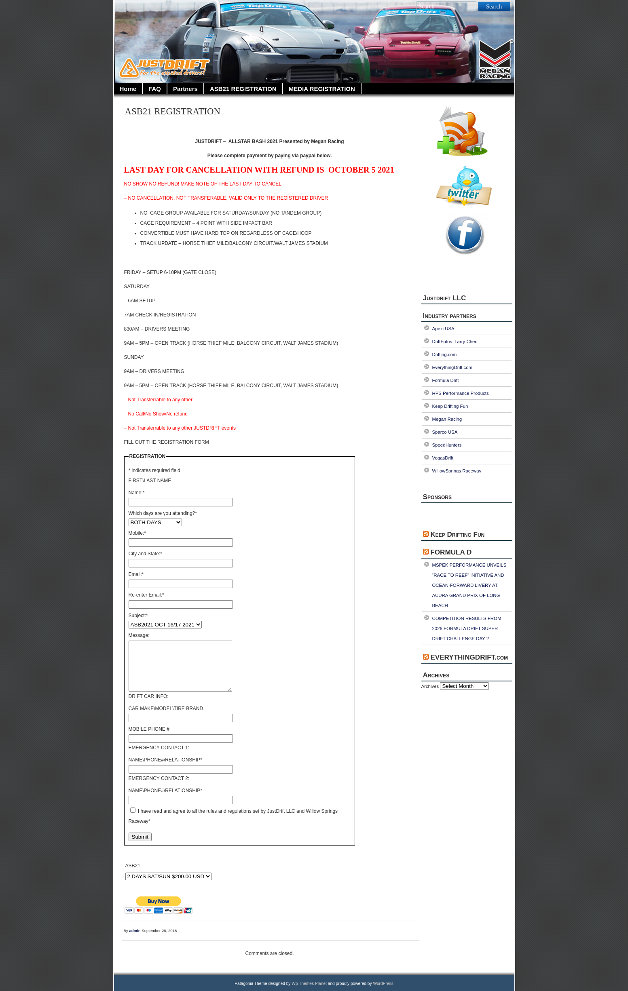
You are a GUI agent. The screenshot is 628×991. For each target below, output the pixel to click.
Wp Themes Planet (309, 983)
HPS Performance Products (460, 393)
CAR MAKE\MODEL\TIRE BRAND (166, 708)
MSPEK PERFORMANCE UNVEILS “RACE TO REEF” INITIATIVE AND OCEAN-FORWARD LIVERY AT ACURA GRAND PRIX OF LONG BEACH (469, 585)
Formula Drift (445, 380)
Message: (139, 635)
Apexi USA (443, 328)
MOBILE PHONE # (149, 729)
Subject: (138, 615)
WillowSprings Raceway (457, 470)
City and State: (145, 554)
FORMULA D (451, 552)
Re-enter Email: (146, 595)
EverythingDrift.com (452, 367)
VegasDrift (443, 457)
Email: (136, 574)
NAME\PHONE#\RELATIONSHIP (166, 760)
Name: (137, 493)
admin (134, 930)
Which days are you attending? (163, 513)
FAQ (154, 88)
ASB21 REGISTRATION (243, 88)
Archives (430, 686)
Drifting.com (444, 354)
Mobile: (137, 533)
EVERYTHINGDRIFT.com (469, 657)
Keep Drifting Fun (450, 406)
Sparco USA (445, 432)
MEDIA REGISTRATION (322, 88)
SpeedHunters (447, 445)
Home (128, 88)
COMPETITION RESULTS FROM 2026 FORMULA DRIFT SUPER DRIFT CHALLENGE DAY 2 (466, 628)
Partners (185, 88)
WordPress (383, 983)
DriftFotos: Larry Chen (455, 341)
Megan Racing (447, 419)
